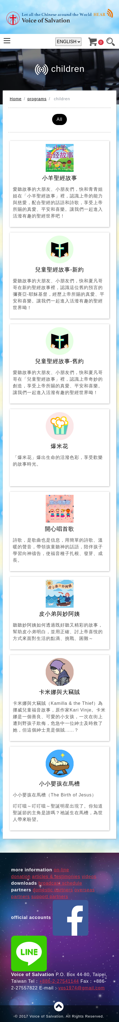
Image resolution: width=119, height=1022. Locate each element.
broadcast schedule (60, 883)
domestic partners (53, 889)
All (59, 119)
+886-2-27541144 (59, 981)
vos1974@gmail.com (81, 988)
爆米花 (59, 445)
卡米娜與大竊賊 (59, 696)
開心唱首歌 (59, 529)
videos (89, 876)
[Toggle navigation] (7, 40)
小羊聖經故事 (59, 181)
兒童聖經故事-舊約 (59, 361)
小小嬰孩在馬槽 (59, 786)
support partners (49, 896)
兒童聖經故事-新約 (59, 273)
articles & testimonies (56, 876)
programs (37, 99)
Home (15, 99)
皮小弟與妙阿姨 (59, 611)
